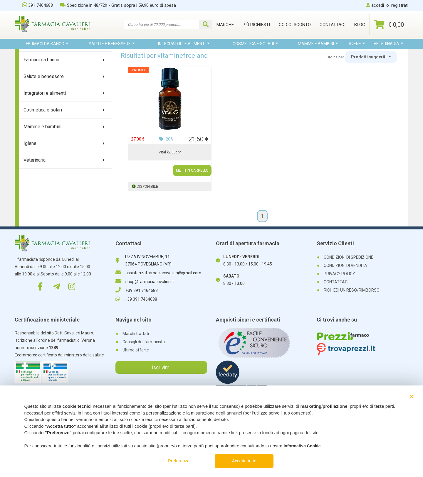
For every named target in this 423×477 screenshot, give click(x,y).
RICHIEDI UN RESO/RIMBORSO (352, 290)
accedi (377, 5)
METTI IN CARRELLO (192, 170)
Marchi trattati (135, 333)
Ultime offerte (135, 350)
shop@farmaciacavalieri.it (144, 281)
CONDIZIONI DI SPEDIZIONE (348, 257)
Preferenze (178, 460)
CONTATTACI (336, 282)
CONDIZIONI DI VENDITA (345, 265)
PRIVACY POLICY (339, 273)
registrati (399, 5)
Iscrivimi (161, 367)
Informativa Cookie (301, 446)
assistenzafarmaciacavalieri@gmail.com (158, 272)
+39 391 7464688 (136, 290)
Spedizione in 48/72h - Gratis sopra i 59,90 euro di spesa (118, 5)
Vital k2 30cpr (170, 152)
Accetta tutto (244, 460)
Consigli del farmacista (143, 341)
